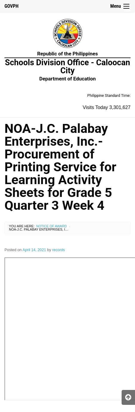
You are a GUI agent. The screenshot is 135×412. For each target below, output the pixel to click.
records (58, 250)
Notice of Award (51, 226)
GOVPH (11, 6)
